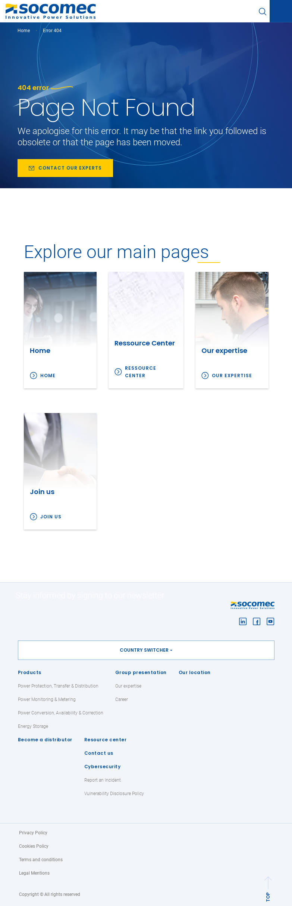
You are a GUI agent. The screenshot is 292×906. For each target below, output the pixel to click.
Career (121, 699)
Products (29, 672)
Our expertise (232, 375)
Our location (195, 672)
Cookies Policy (33, 846)
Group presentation (141, 672)
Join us (51, 516)
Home (24, 30)
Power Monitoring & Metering (47, 699)
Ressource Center (140, 372)
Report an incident (102, 780)
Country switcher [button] (144, 650)
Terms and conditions (41, 859)
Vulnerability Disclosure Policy (114, 793)
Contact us (98, 753)
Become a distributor (45, 739)
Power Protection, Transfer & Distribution (58, 686)
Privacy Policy (33, 832)
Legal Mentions (34, 873)
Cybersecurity (102, 766)
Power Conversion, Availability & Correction (60, 713)
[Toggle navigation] (281, 11)
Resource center (105, 739)
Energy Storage (33, 726)
